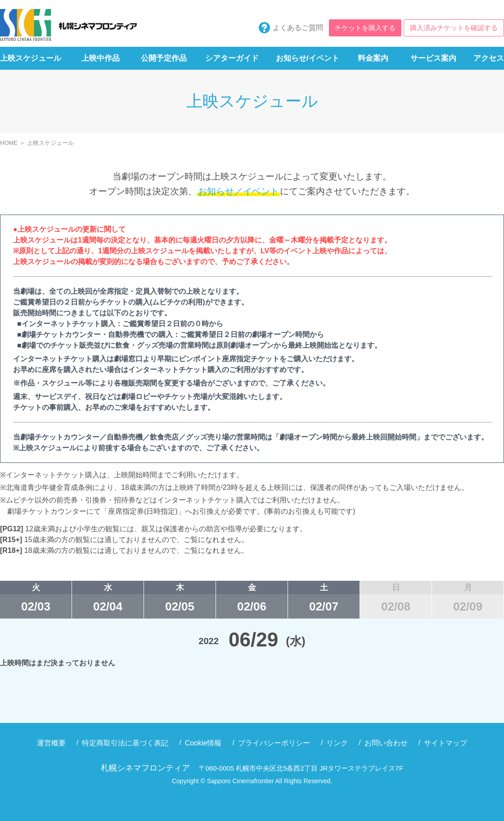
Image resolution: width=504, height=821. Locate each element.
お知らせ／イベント (238, 191)
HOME (9, 142)
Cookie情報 (203, 743)
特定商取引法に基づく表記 (125, 743)
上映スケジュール (30, 58)
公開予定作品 (164, 58)
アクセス (488, 58)
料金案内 (373, 58)
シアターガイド (232, 58)
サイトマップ (445, 743)
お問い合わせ (386, 743)
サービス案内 (433, 58)
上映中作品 (100, 58)
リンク (337, 743)
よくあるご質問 (298, 27)
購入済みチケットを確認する (454, 27)
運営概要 (51, 743)
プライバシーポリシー (274, 743)
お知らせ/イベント (307, 58)
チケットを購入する (365, 27)
